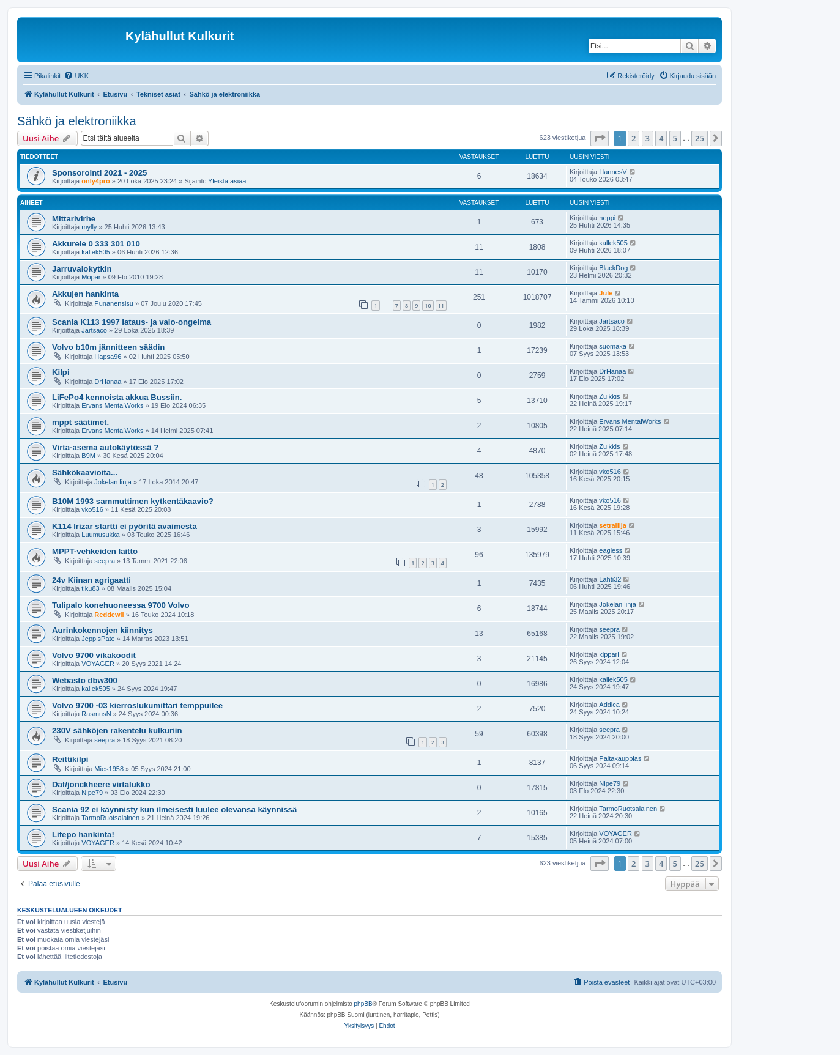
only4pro (95, 181)
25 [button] (699, 138)
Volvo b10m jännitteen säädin (108, 347)
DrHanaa (107, 381)
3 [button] (647, 138)
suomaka (612, 346)
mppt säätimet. (80, 422)
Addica (609, 704)
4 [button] (661, 138)
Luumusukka (100, 534)
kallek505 (95, 252)
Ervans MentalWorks (112, 405)
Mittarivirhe (73, 218)
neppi (607, 217)
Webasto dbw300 (84, 680)
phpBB (363, 1004)
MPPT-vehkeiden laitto (95, 551)
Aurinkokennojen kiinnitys (102, 630)
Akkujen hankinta (85, 293)
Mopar (90, 277)
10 (428, 305)
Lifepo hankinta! (83, 834)
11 (441, 305)
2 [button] (633, 138)
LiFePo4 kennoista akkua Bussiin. (117, 397)
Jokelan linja (113, 482)
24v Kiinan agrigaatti (91, 580)
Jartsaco (94, 330)
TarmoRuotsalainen (110, 817)
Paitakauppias (620, 758)
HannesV (612, 172)
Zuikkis (609, 396)
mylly (89, 227)
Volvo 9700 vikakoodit (94, 655)
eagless (610, 550)
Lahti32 (610, 579)
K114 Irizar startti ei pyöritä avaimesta (124, 526)
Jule (605, 293)
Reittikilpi (70, 759)
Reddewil (109, 614)
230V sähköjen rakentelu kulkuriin (117, 730)
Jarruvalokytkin (82, 268)
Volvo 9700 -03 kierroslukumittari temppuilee (137, 705)
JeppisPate (97, 638)
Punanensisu (113, 303)
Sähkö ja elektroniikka (76, 121)
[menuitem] (76, 75)
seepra (104, 561)
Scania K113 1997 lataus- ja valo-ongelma (131, 322)
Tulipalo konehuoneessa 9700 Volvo (121, 605)
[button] (599, 138)
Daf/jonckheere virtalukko (101, 784)
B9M (88, 455)
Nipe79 (92, 792)
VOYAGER (97, 663)
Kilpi (61, 372)
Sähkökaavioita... (84, 472)
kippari (609, 654)
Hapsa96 (107, 356)
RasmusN (96, 713)
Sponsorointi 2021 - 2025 (99, 172)
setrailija (612, 525)
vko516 (609, 471)
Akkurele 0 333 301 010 (96, 243)
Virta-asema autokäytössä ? (105, 447)
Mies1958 (109, 768)
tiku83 (90, 588)
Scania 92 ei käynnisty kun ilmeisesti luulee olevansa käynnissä (174, 809)
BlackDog (613, 268)
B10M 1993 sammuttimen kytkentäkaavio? (133, 501)
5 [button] (675, 138)
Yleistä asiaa (227, 181)
